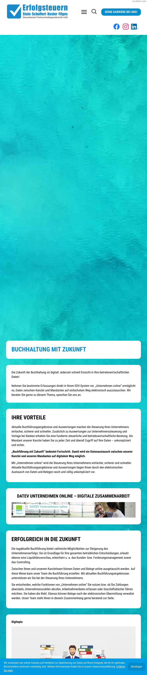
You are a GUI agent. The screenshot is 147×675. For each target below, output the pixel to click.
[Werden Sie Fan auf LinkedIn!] (135, 27)
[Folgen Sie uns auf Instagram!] (126, 27)
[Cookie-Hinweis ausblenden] (136, 667)
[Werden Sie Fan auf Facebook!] (116, 27)
